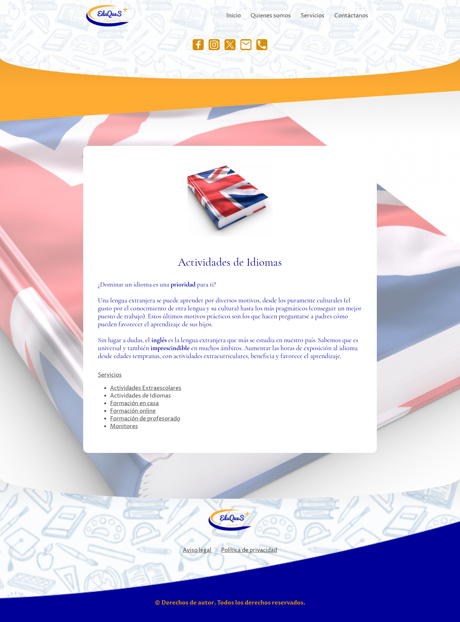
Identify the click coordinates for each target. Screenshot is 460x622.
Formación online (133, 411)
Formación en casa (134, 403)
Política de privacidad (249, 550)
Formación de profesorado (145, 419)
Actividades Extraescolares (145, 388)
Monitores (124, 426)
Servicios (110, 375)
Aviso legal (197, 550)
